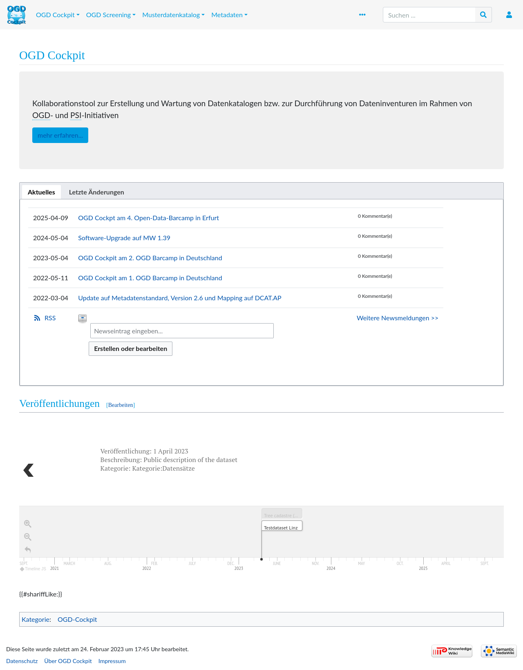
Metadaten (227, 14)
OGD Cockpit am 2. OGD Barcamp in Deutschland (150, 257)
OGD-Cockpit (77, 619)
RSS (50, 318)
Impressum (112, 660)
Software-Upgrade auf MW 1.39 (124, 237)
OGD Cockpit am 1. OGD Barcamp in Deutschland (150, 277)
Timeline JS (33, 571)
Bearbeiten (120, 405)
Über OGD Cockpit (68, 660)
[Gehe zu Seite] (483, 14)
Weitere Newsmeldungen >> (397, 318)
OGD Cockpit (55, 14)
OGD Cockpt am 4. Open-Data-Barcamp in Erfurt (148, 217)
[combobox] (182, 330)
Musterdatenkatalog (171, 14)
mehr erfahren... (60, 135)
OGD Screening (108, 14)
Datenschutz (22, 660)
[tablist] (261, 191)
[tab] (41, 192)
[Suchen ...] (429, 14)
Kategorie (35, 619)
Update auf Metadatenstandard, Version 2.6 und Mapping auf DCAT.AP (180, 298)
